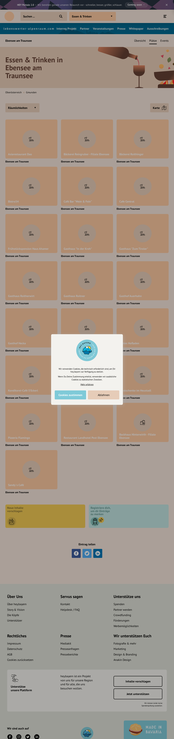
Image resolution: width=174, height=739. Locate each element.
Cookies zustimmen (70, 395)
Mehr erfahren (87, 384)
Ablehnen (104, 395)
